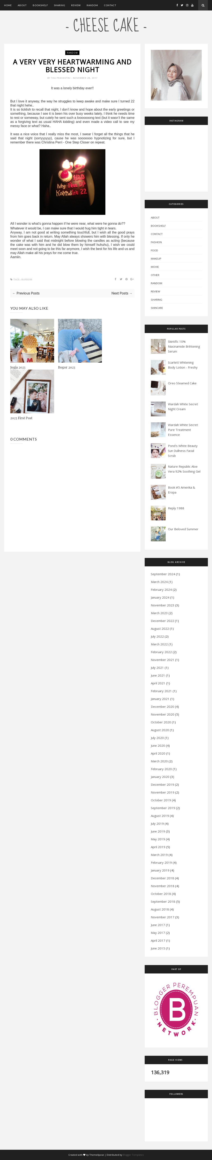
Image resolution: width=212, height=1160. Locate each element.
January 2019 (160, 870)
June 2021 (158, 675)
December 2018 (162, 878)
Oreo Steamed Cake (182, 383)
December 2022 (162, 621)
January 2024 (160, 597)
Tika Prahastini (61, 78)
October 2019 (161, 800)
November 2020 (162, 714)
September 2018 (163, 901)
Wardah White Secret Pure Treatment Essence (183, 430)
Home (8, 5)
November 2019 (162, 792)
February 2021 (161, 691)
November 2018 (162, 886)
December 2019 (162, 784)
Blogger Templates (133, 1154)
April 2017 (158, 940)
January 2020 (160, 777)
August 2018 (160, 909)
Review (76, 5)
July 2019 (157, 823)
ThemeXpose (96, 1154)
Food (154, 250)
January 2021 (160, 699)
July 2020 (157, 738)
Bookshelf (40, 5)
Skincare (157, 308)
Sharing (59, 5)
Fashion (156, 242)
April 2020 (158, 753)
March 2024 (159, 582)
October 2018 (161, 894)
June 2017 (158, 925)
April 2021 (158, 683)
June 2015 (158, 948)
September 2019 (163, 808)
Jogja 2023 (17, 367)
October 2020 (161, 722)
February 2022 (161, 652)
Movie (155, 267)
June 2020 (158, 745)
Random (92, 5)
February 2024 (161, 589)
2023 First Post (21, 418)
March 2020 (159, 761)
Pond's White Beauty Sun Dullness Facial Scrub (183, 451)
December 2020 (162, 706)
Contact (110, 5)
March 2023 (159, 613)
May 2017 (158, 933)
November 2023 (162, 605)
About (22, 5)
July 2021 (157, 667)
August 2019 (160, 816)
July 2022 (157, 636)
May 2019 (158, 839)
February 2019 (161, 862)
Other (155, 275)
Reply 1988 (176, 508)
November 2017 (162, 917)
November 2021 (162, 660)
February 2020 (161, 769)
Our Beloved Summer (183, 529)
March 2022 (159, 644)
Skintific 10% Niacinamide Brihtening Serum (184, 346)
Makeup (156, 258)
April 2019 (158, 847)
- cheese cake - (106, 25)
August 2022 (160, 628)
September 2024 (163, 574)
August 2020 (160, 730)
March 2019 (159, 855)
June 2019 (158, 831)
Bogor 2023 (66, 367)
